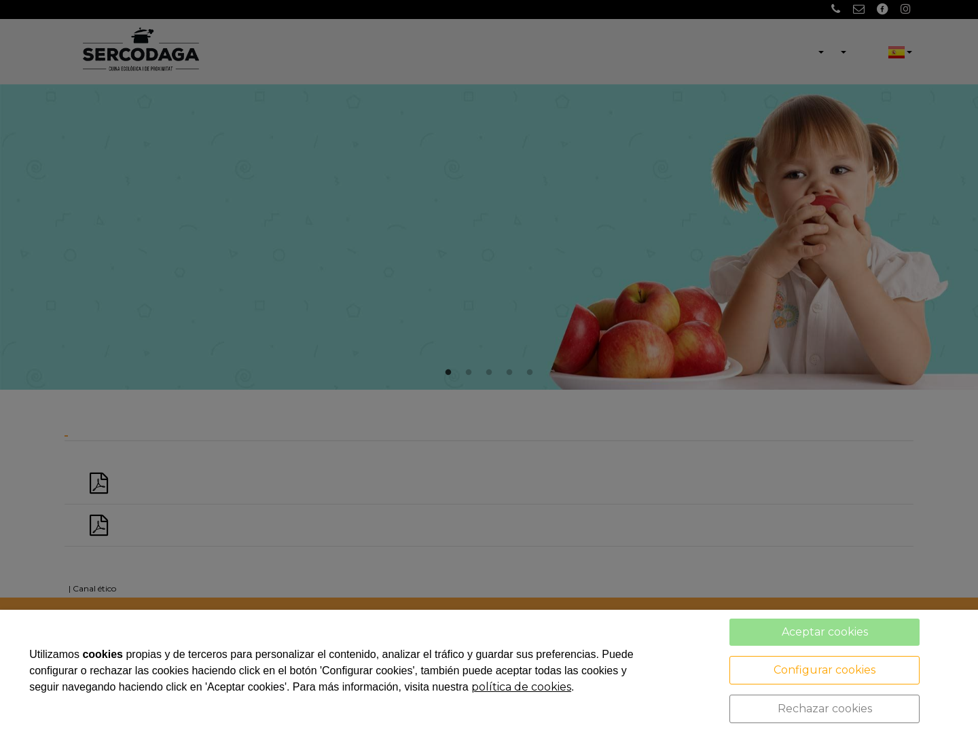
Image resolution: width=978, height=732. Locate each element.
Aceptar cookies (825, 631)
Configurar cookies (824, 669)
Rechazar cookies (825, 708)
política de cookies (521, 686)
